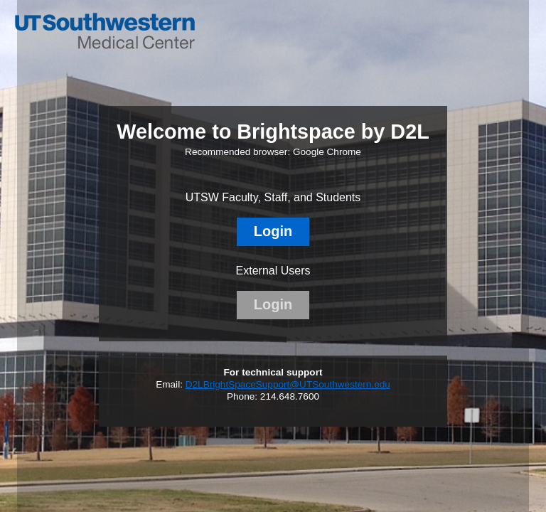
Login (273, 231)
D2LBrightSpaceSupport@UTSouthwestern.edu (288, 384)
